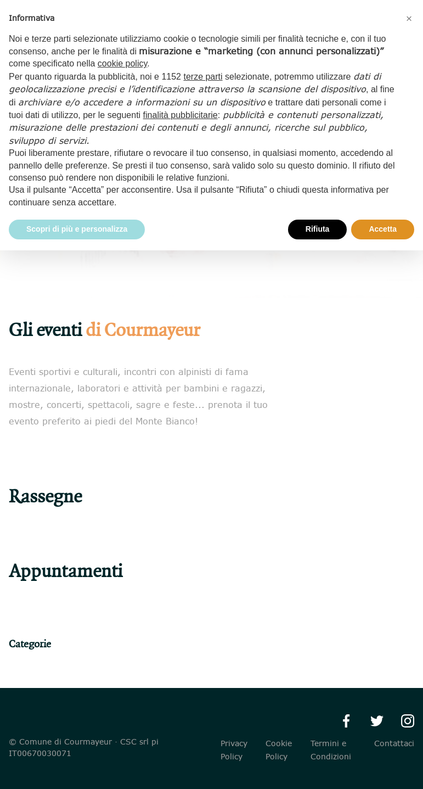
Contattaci (394, 743)
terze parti (202, 76)
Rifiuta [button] (318, 229)
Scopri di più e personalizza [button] (76, 229)
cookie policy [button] (122, 63)
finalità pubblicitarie (180, 115)
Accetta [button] (383, 229)
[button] (409, 17)
